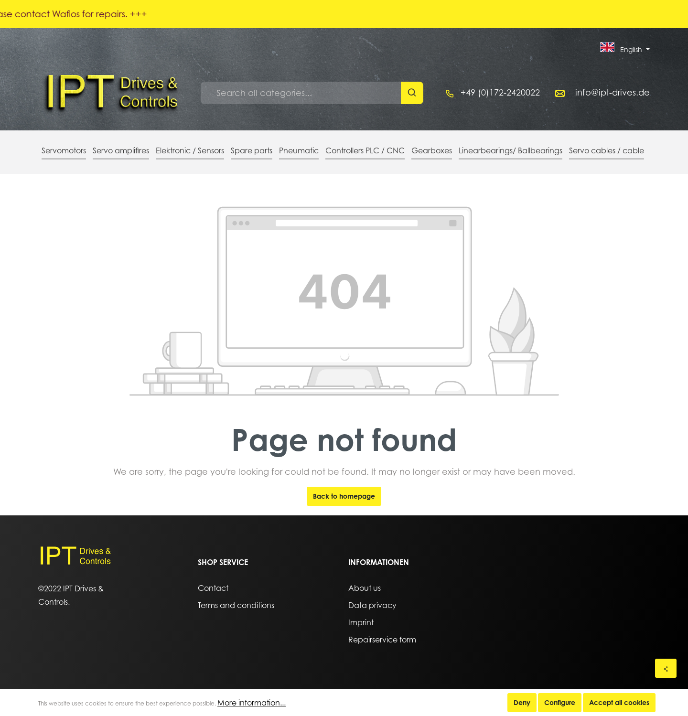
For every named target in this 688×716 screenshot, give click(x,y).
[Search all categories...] (301, 93)
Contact (213, 588)
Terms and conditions (236, 605)
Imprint (361, 622)
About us (364, 588)
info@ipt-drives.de (612, 92)
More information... (251, 702)
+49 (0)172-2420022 (500, 92)
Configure (559, 702)
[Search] (412, 93)
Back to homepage (344, 496)
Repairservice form (382, 639)
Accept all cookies (619, 702)
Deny (522, 702)
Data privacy (372, 605)
